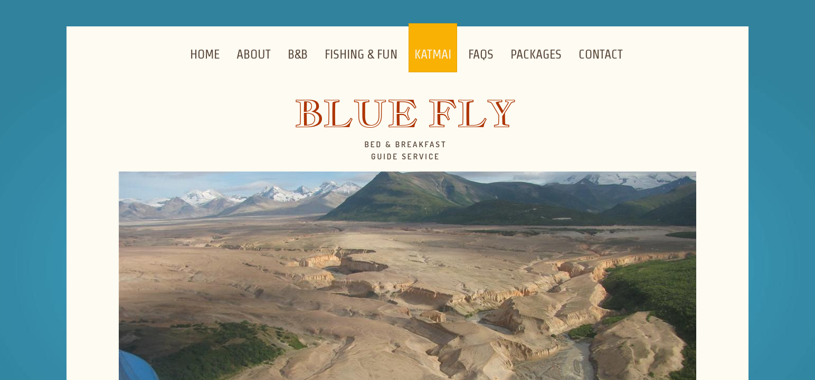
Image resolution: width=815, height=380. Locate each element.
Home (205, 54)
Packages (536, 54)
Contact (601, 54)
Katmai (432, 54)
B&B (298, 54)
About (253, 54)
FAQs (481, 54)
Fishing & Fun (361, 54)
